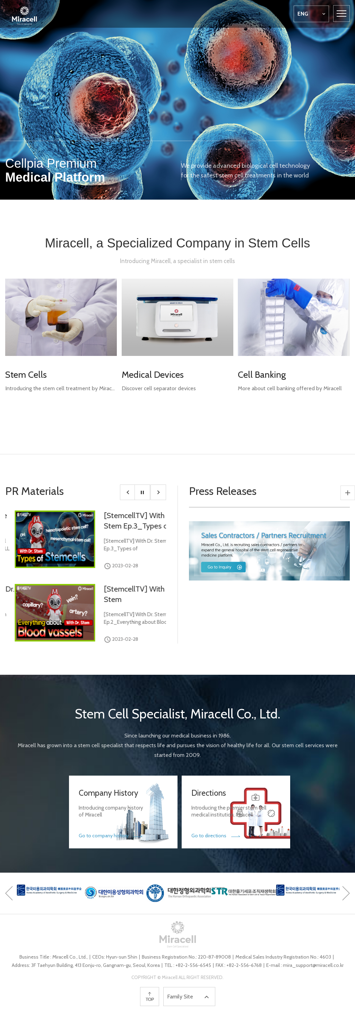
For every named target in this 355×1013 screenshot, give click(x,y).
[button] (128, 492)
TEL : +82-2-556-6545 (187, 965)
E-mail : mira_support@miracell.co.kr (305, 965)
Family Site (189, 997)
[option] (177, 100)
